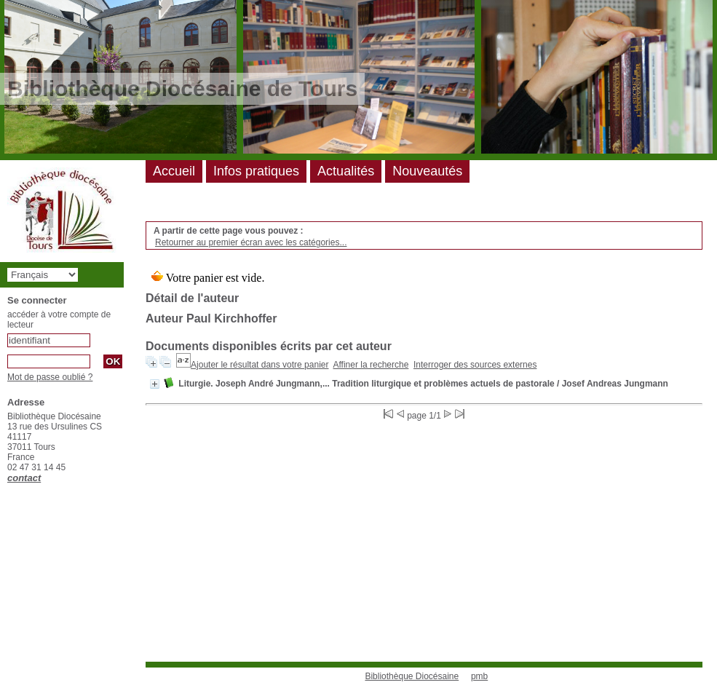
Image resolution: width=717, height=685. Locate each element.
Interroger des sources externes (474, 365)
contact (24, 477)
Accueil (174, 171)
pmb (479, 676)
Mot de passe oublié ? (49, 377)
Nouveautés (427, 171)
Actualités (345, 171)
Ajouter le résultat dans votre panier (259, 365)
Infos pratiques (256, 171)
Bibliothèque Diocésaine (412, 676)
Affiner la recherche (371, 365)
